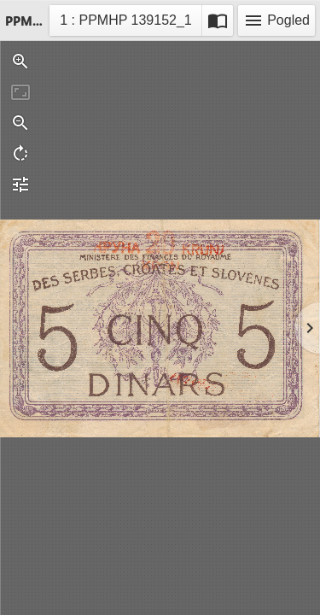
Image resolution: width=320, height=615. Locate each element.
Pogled (276, 20)
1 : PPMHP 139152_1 (125, 22)
